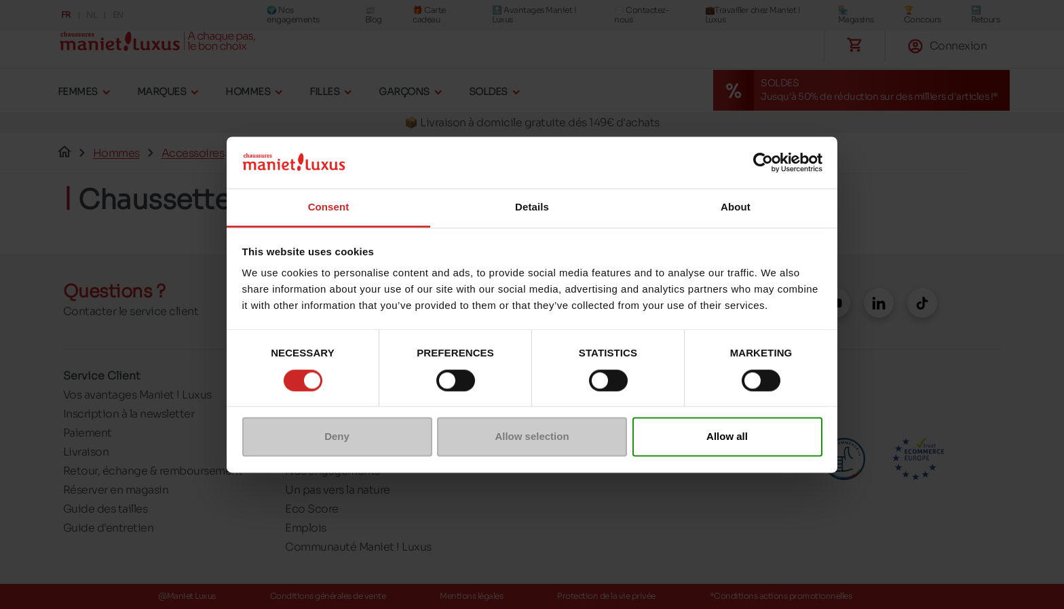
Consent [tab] (328, 207)
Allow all (727, 437)
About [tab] (735, 207)
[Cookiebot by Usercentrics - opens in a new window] (763, 162)
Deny (336, 437)
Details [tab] (532, 207)
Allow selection (532, 437)
